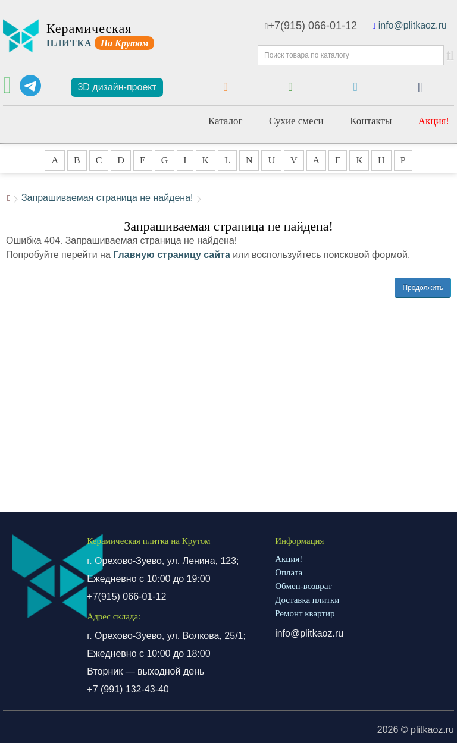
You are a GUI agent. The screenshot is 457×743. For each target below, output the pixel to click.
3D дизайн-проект (116, 87)
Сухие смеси (296, 121)
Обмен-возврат (303, 586)
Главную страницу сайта (171, 255)
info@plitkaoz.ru (412, 25)
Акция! (433, 121)
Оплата (288, 572)
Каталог (225, 121)
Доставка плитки (307, 600)
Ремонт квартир (304, 613)
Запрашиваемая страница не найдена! (107, 198)
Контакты (371, 121)
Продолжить (422, 288)
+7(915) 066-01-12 (311, 26)
